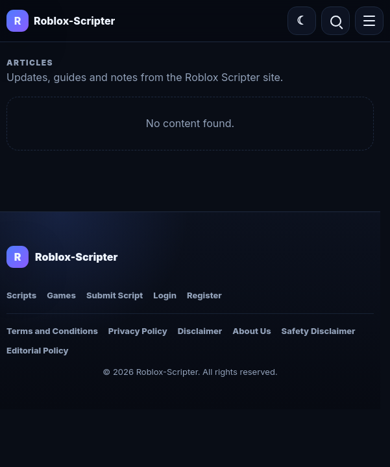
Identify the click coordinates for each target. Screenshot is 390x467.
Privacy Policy (137, 331)
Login (165, 295)
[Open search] (335, 20)
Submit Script (114, 295)
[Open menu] (369, 20)
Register (204, 295)
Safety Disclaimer (319, 331)
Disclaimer (200, 331)
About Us (251, 331)
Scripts (21, 295)
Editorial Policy (37, 350)
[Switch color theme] (301, 20)
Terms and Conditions (52, 331)
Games (61, 295)
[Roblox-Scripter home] (61, 257)
